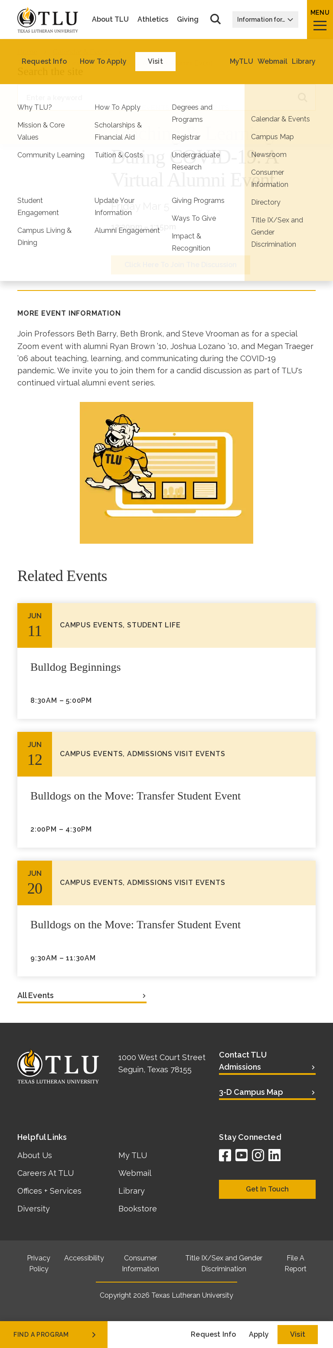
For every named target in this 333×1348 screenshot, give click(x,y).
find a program (55, 1334)
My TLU (132, 1155)
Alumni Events (201, 108)
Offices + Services (49, 1190)
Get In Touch (267, 1189)
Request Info (213, 1334)
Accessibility (84, 1258)
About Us (34, 1155)
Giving (188, 19)
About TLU (110, 19)
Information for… (265, 19)
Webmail (134, 1173)
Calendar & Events (82, 52)
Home (27, 52)
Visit (297, 1334)
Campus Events (140, 108)
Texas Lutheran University (192, 1295)
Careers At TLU (45, 1173)
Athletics (152, 19)
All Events (35, 995)
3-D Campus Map (251, 1092)
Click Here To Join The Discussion (180, 265)
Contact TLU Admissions (243, 1060)
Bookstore (137, 1208)
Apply (259, 1334)
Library (131, 1190)
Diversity (33, 1208)
